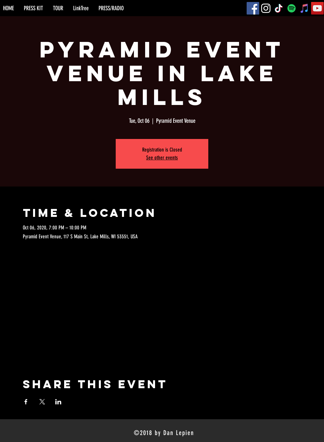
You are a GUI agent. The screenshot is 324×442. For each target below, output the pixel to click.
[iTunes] (304, 8)
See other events (162, 157)
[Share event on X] (42, 401)
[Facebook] (253, 8)
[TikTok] (278, 8)
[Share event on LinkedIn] (58, 401)
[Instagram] (266, 8)
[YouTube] (317, 8)
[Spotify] (291, 8)
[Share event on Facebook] (26, 401)
